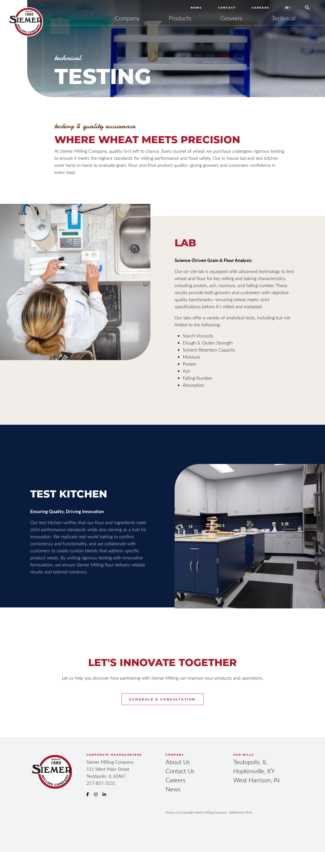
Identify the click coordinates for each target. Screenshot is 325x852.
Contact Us (180, 771)
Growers (231, 18)
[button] (307, 6)
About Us (178, 762)
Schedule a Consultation (162, 699)
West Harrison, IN (256, 780)
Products (180, 18)
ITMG (248, 812)
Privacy (170, 812)
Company (127, 18)
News (196, 7)
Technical (283, 18)
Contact (227, 7)
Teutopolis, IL (250, 762)
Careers (260, 7)
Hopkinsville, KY (254, 771)
